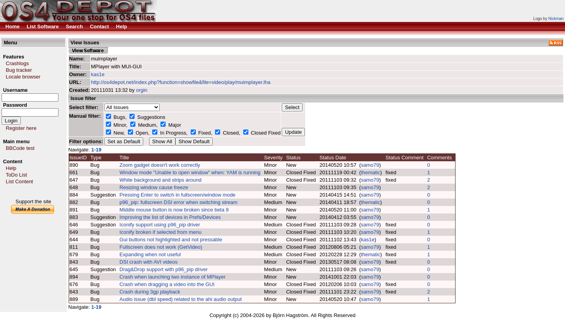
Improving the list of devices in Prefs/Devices (170, 217)
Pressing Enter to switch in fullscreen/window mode (178, 195)
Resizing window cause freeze (154, 187)
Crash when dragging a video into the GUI (167, 284)
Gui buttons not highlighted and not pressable (171, 239)
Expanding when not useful (150, 254)
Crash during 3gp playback (150, 292)
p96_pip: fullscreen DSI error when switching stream (179, 202)
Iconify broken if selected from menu (161, 232)
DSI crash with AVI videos (149, 262)
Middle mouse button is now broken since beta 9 (174, 210)
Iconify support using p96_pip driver (160, 225)
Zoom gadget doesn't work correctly (160, 165)
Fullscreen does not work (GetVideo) (161, 247)
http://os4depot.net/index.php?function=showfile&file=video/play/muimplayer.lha (180, 82)
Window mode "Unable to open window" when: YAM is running (190, 172)
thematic (370, 172)
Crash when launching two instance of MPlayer (173, 277)
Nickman (555, 18)
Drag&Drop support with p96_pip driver (164, 269)
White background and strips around (161, 180)
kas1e (98, 74)
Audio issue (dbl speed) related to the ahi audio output (181, 299)
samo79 (370, 165)
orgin (142, 90)
